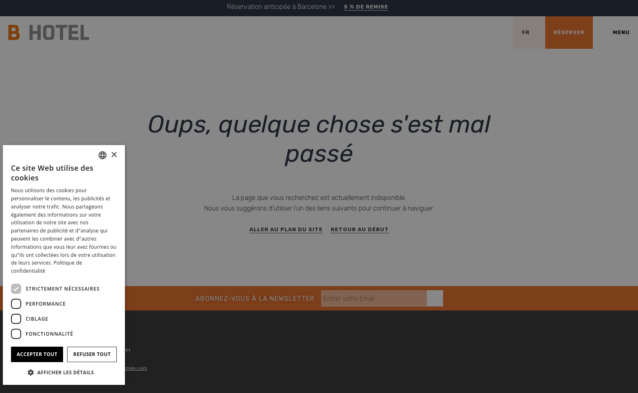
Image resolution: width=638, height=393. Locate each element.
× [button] (114, 155)
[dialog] (64, 265)
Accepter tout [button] (37, 354)
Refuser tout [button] (92, 354)
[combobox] (102, 155)
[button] (64, 372)
